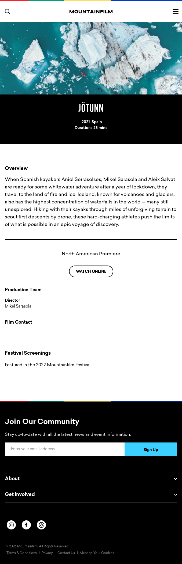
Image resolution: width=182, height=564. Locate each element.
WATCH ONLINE (91, 272)
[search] (7, 11)
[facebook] (26, 524)
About (91, 479)
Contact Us (66, 553)
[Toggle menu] (175, 11)
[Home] (91, 11)
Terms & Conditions (21, 553)
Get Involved (91, 494)
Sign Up (151, 450)
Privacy (47, 553)
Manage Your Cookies (97, 553)
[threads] (41, 524)
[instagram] (11, 524)
